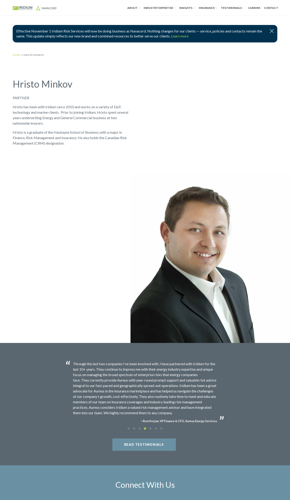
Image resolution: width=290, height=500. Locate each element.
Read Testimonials (144, 444)
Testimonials (231, 8)
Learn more (179, 36)
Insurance (207, 8)
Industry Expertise (158, 8)
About (132, 8)
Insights (185, 8)
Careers (254, 8)
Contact (271, 8)
